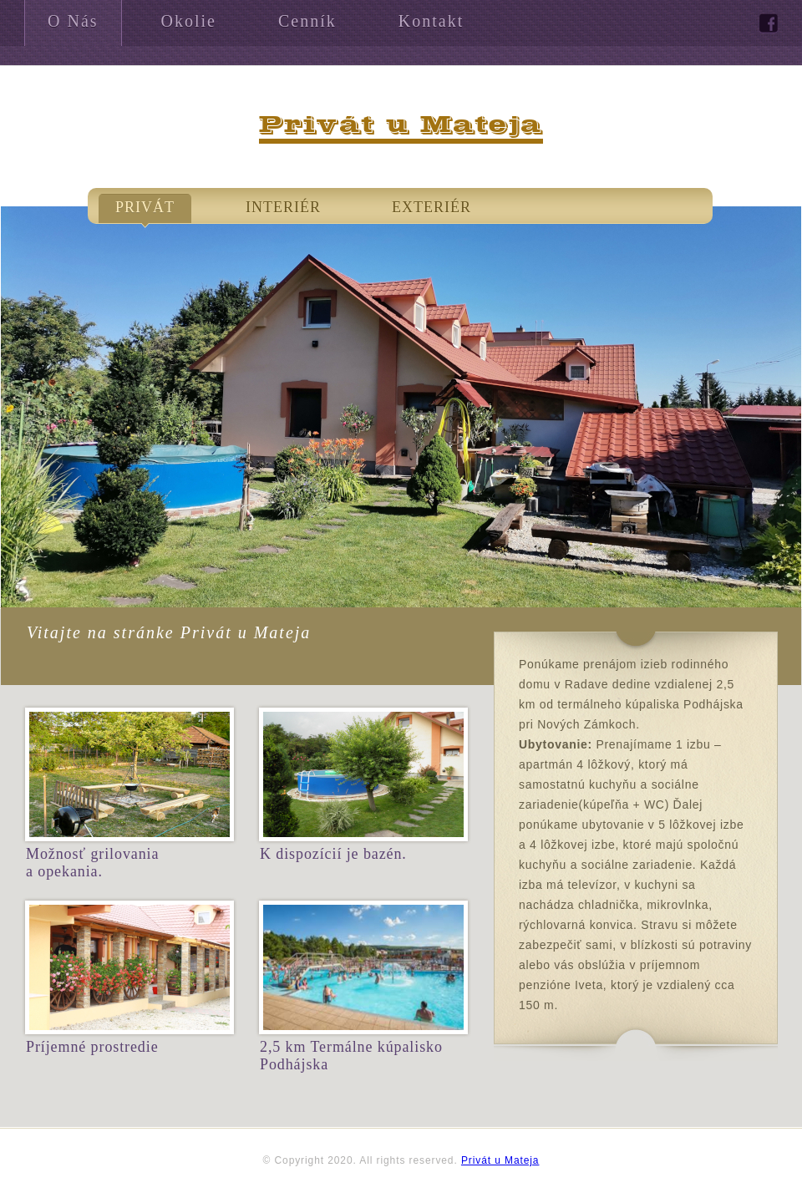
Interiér (283, 207)
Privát (145, 207)
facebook (768, 23)
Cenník (307, 21)
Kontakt (431, 21)
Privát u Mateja (500, 1160)
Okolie (188, 21)
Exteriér (431, 207)
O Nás (73, 21)
